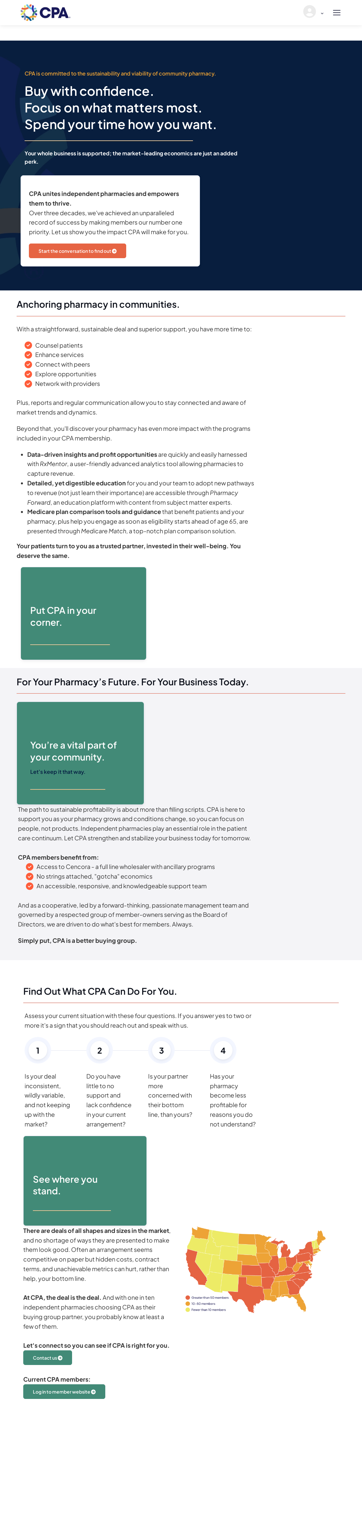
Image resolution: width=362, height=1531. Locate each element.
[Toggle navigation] (336, 13)
